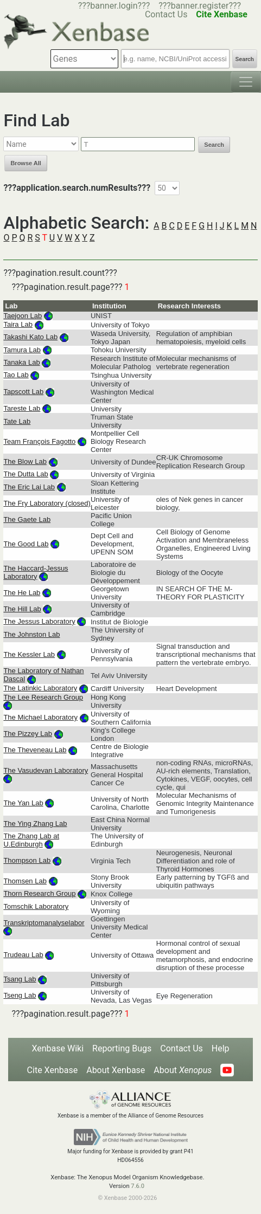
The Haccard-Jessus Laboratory (35, 572)
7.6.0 (137, 1186)
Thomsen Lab (25, 881)
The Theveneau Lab (34, 750)
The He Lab (21, 593)
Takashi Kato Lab (30, 337)
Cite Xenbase (52, 1070)
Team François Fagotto (39, 441)
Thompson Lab (26, 860)
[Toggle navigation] (246, 82)
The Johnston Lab (31, 634)
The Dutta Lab (25, 474)
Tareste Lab (21, 408)
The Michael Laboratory (40, 717)
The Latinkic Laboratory (40, 688)
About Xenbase (115, 1070)
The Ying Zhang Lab (35, 823)
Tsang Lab (19, 979)
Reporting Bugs (121, 1048)
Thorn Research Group (39, 893)
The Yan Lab (23, 803)
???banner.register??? (199, 6)
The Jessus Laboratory (39, 621)
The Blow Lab (25, 461)
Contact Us (181, 1048)
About (183, 1070)
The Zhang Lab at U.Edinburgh (31, 840)
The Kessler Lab (29, 654)
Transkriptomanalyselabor (43, 923)
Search (244, 59)
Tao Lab (15, 375)
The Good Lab (25, 544)
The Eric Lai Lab (29, 487)
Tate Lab (16, 421)
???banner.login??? (114, 6)
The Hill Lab (22, 609)
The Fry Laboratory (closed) (46, 503)
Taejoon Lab (22, 316)
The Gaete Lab (26, 519)
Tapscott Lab (23, 392)
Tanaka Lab (21, 362)
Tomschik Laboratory (35, 906)
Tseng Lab (19, 995)
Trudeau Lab (23, 955)
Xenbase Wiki (57, 1048)
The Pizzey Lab (27, 733)
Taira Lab (17, 324)
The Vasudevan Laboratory (45, 770)
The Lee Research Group (43, 697)
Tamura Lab (22, 350)
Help (221, 1048)
